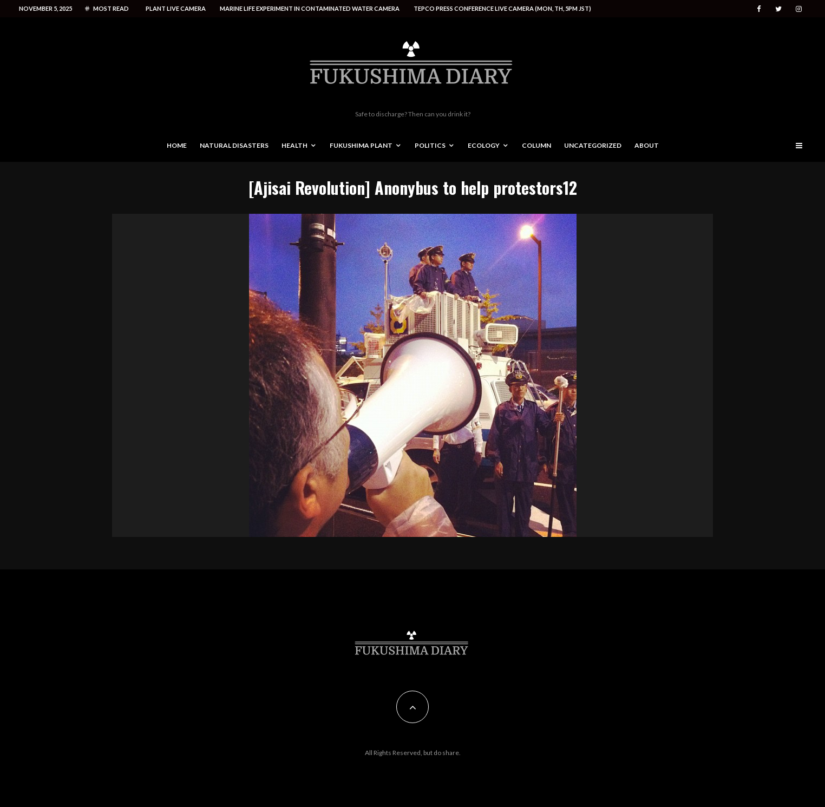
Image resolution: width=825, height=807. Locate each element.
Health (294, 145)
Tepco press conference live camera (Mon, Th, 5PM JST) (502, 8)
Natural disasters (234, 145)
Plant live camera (176, 8)
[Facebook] (759, 9)
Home (177, 145)
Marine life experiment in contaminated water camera (310, 8)
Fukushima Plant (361, 145)
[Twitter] (778, 9)
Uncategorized (592, 145)
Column (536, 145)
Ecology (484, 145)
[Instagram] (799, 9)
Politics (430, 145)
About (646, 145)
